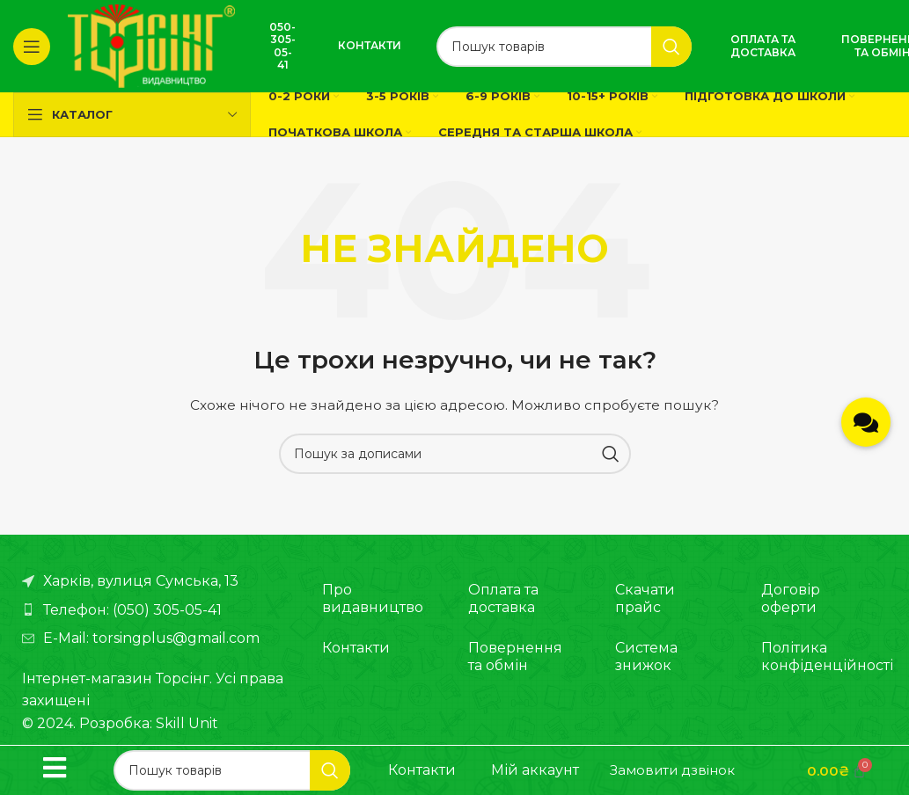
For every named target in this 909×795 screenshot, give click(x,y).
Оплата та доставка (762, 45)
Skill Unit (187, 723)
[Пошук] (564, 46)
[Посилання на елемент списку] (154, 610)
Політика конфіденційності (810, 656)
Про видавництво (372, 598)
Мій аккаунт (535, 770)
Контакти (369, 45)
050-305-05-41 (282, 45)
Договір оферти (790, 598)
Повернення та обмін (515, 656)
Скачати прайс (645, 598)
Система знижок (646, 656)
